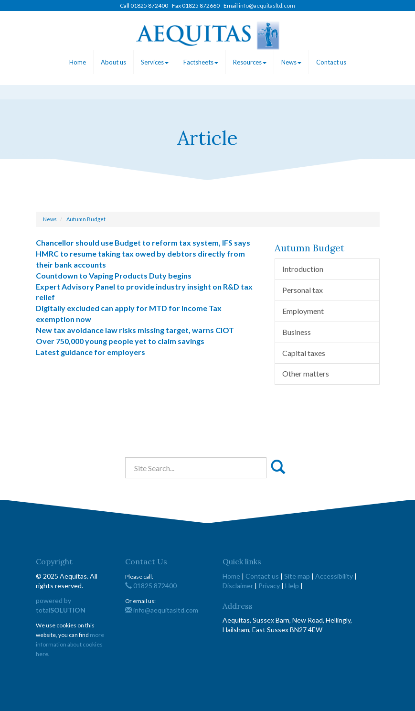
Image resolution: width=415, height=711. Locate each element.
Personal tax (302, 289)
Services (155, 62)
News (291, 62)
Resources (249, 62)
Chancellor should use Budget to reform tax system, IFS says (143, 242)
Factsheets (200, 62)
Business (296, 331)
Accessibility (334, 576)
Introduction (302, 268)
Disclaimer (238, 586)
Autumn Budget (86, 219)
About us (113, 62)
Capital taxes (303, 352)
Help (292, 586)
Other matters (305, 373)
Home (77, 62)
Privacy (269, 586)
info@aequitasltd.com (267, 5)
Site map (297, 576)
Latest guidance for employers (90, 351)
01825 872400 (151, 586)
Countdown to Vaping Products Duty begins (114, 275)
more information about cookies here (70, 644)
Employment (303, 310)
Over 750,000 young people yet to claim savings (120, 340)
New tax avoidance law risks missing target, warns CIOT (135, 329)
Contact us (331, 62)
